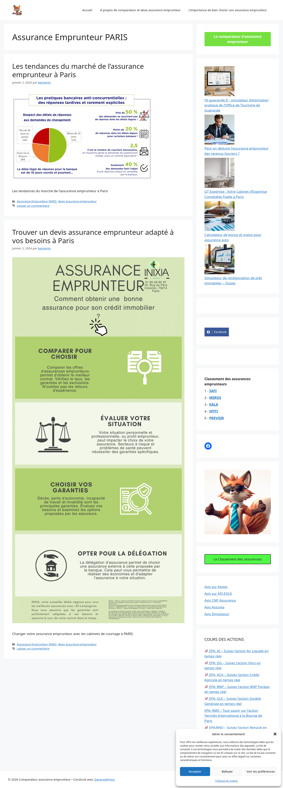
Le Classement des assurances (237, 559)
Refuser (227, 771)
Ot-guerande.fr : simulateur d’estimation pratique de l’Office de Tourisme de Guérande (237, 105)
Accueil (87, 10)
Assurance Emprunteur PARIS (37, 201)
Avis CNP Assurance (220, 600)
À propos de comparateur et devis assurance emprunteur (140, 10)
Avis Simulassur (217, 614)
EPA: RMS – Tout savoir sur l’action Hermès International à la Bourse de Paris (233, 715)
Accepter (195, 771)
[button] (275, 734)
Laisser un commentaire (33, 206)
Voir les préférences (261, 771)
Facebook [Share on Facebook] (217, 332)
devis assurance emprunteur (77, 201)
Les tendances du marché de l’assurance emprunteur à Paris (78, 70)
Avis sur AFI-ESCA (218, 593)
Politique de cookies (226, 781)
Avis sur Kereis (216, 586)
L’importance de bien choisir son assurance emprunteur (228, 10)
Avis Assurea (214, 607)
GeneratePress (104, 779)
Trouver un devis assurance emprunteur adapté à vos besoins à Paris (93, 236)
